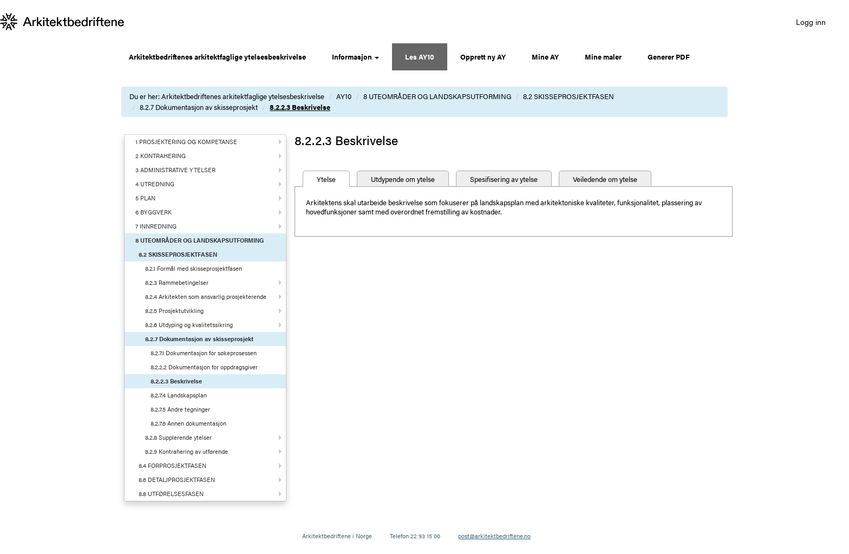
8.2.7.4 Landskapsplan (179, 395)
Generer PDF (669, 56)
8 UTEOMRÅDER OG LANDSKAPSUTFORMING (437, 96)
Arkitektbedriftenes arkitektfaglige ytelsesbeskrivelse (217, 56)
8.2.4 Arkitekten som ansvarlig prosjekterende (205, 296)
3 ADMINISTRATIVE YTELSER (175, 170)
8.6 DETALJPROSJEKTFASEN (177, 479)
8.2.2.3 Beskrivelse (300, 107)
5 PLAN (145, 198)
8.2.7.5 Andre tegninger (180, 409)
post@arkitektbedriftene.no (494, 536)
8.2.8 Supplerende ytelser (178, 437)
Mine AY (545, 56)
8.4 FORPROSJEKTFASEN (172, 465)
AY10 (343, 96)
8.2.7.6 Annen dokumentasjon (188, 423)
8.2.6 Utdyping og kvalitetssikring (189, 325)
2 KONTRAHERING (160, 156)
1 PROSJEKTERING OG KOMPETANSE (186, 142)
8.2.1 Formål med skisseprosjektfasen (193, 268)
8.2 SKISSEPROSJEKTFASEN (568, 96)
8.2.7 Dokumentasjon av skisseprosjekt (199, 107)
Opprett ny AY (483, 56)
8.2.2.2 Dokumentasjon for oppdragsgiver (204, 367)
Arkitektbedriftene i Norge (337, 536)
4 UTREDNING (154, 184)
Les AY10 (419, 56)
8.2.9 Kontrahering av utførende (186, 451)
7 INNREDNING (156, 226)
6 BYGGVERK (153, 212)
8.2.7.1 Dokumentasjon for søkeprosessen (204, 353)
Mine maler (603, 56)
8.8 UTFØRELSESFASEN (171, 494)
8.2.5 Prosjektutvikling (174, 311)
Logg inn (811, 21)
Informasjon (355, 56)
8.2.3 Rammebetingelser (176, 282)
